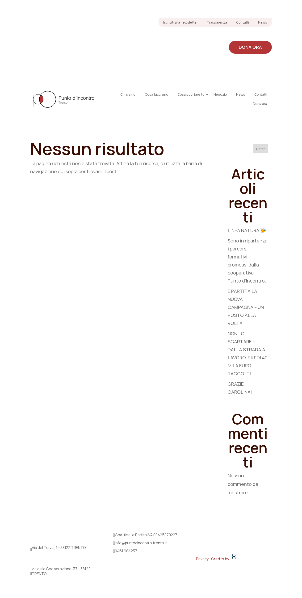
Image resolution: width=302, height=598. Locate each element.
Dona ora (250, 47)
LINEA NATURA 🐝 (247, 230)
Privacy (202, 558)
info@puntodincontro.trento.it (141, 542)
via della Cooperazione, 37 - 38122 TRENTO (61, 571)
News (262, 22)
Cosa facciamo (171, 35)
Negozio (257, 35)
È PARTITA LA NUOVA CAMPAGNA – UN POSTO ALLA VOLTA (246, 307)
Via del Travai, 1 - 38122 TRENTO (59, 547)
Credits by (224, 558)
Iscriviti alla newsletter (180, 22)
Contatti (242, 22)
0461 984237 (126, 550)
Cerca (260, 149)
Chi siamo (133, 35)
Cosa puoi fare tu (218, 35)
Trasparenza (217, 22)
